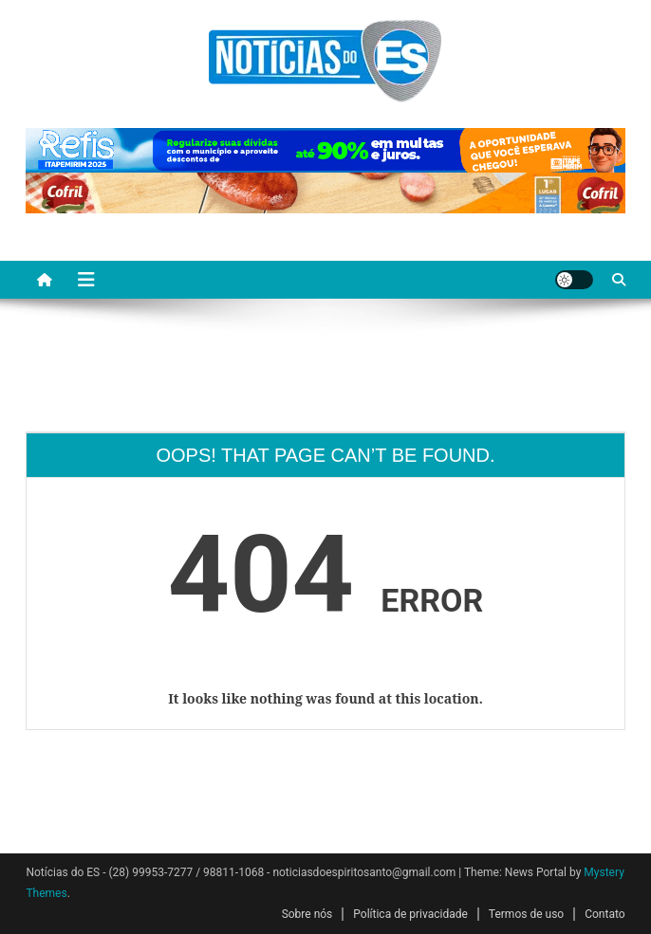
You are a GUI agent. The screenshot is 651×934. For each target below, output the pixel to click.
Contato (604, 914)
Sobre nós (307, 914)
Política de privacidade (410, 914)
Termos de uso (526, 914)
